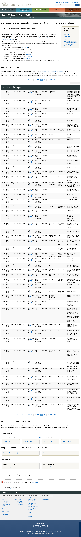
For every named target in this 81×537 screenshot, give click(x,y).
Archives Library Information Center (6, 512)
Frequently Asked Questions (13, 453)
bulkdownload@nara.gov (12, 429)
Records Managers (19, 504)
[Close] (79, 523)
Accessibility (28, 531)
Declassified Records (33, 506)
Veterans (17, 506)
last (63, 79)
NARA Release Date (13, 87)
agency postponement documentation (32, 437)
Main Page (66, 34)
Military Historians (19, 499)
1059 (51, 79)
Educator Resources (40, 9)
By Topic (4, 497)
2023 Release (27, 441)
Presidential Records (6, 507)
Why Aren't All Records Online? (33, 511)
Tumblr (40, 526)
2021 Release (67, 441)
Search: (53, 82)
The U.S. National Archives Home (17, 4)
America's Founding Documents (72, 9)
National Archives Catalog (6, 505)
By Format (4, 499)
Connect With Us (40, 523)
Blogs (45, 526)
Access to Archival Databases (6, 509)
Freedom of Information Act (45, 531)
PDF (30, 92)
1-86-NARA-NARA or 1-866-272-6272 (40, 534)
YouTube (43, 526)
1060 (54, 79)
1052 (28, 79)
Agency (25, 89)
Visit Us (57, 9)
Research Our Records (8, 9)
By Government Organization (5, 502)
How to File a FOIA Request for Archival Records (32, 515)
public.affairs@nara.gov (52, 467)
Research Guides (33, 495)
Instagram (38, 526)
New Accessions (45, 499)
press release (25, 47)
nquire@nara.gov (11, 467)
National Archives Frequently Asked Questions (32, 501)
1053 (32, 79)
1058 (48, 79)
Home (3, 17)
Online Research (7, 495)
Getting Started (31, 497)
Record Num (8, 88)
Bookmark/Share (69, 2)
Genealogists (18, 497)
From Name (61, 89)
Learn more (68, 534)
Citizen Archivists (60, 2)
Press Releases (48, 453)
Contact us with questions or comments (10, 488)
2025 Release (8, 441)
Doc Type (37, 89)
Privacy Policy (35, 531)
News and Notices (45, 497)
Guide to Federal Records (32, 504)
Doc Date (30, 89)
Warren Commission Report (69, 38)
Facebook (33, 526)
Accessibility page (36, 482)
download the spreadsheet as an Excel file (52, 71)
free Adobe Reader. (18, 481)
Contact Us (77, 2)
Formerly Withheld (19, 88)
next (60, 79)
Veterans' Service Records (24, 9)
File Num (44, 89)
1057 (45, 79)
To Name (51, 89)
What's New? (45, 495)
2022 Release (47, 441)
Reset (77, 83)
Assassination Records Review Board (69, 45)
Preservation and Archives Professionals (20, 502)
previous (22, 79)
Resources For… (19, 495)
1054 (35, 79)
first (18, 79)
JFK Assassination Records (22, 17)
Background (67, 36)
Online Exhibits (5, 514)
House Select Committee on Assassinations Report (70, 41)
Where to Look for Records (32, 509)
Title (68, 89)
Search (77, 4)
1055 (38, 79)
